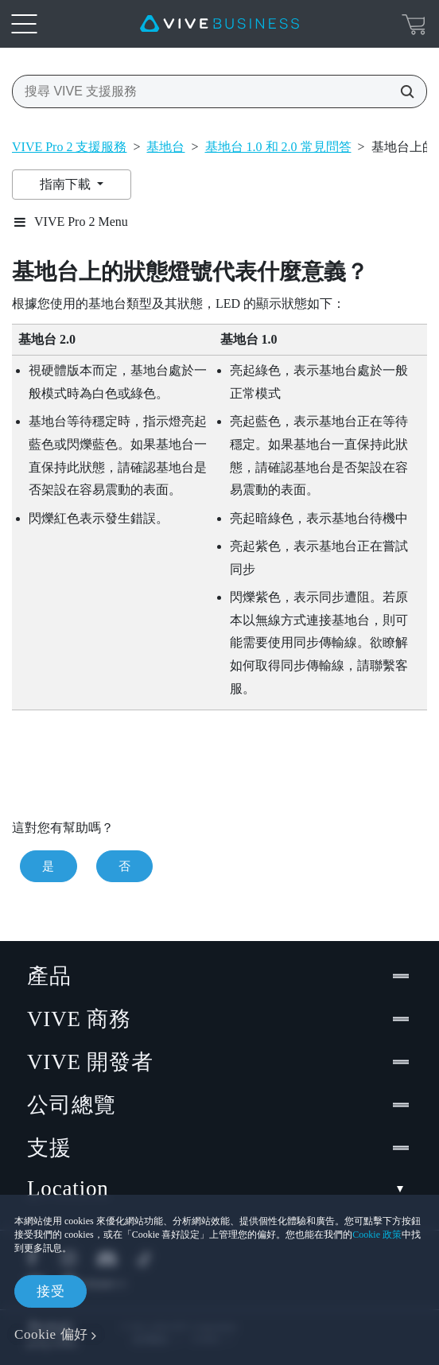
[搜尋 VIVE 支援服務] (402, 91)
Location (219, 1188)
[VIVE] (219, 24)
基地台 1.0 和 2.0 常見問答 (278, 147)
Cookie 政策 (377, 1234)
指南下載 (67, 184)
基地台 (165, 147)
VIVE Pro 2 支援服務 (69, 147)
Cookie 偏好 (51, 1334)
